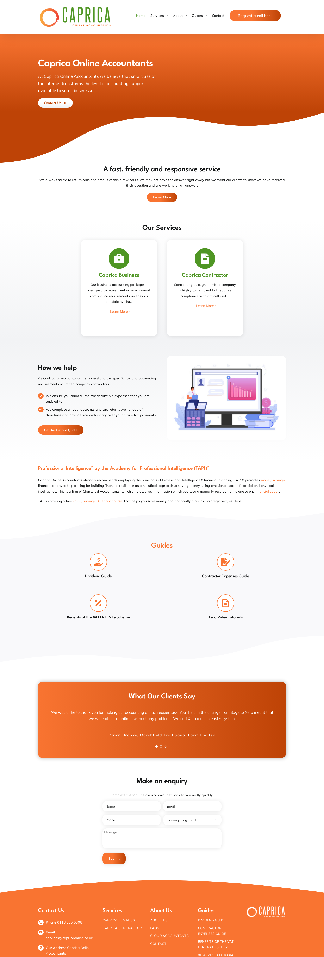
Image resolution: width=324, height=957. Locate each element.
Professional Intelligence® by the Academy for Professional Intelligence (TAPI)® (123, 468)
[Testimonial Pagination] (156, 746)
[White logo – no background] (266, 905)
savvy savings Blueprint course (97, 501)
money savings (273, 480)
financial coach (267, 491)
